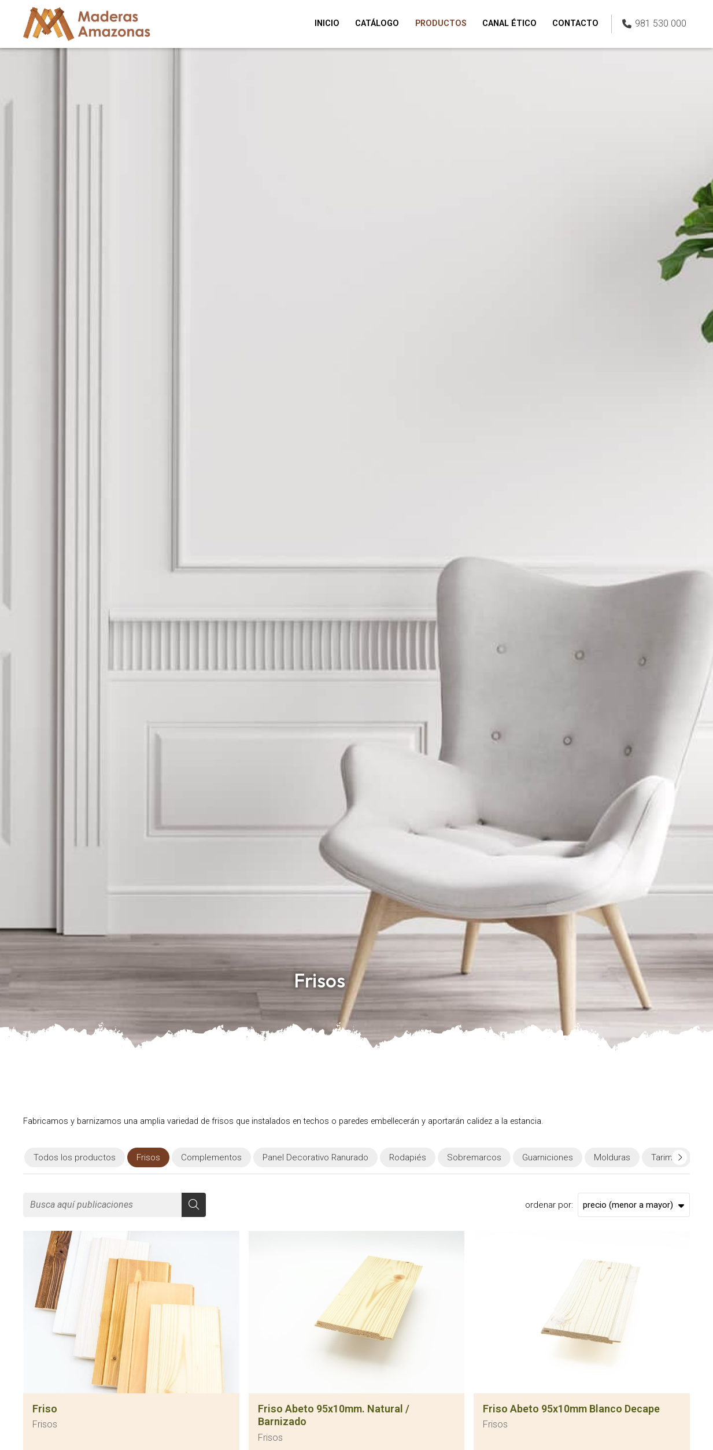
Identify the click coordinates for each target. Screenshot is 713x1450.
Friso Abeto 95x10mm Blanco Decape (571, 1409)
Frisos (44, 1424)
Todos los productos (75, 1157)
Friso (44, 1409)
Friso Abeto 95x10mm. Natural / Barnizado (333, 1415)
